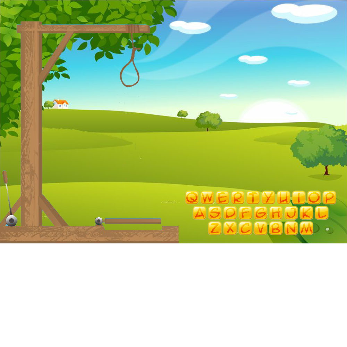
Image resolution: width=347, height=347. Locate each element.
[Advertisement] (174, 298)
